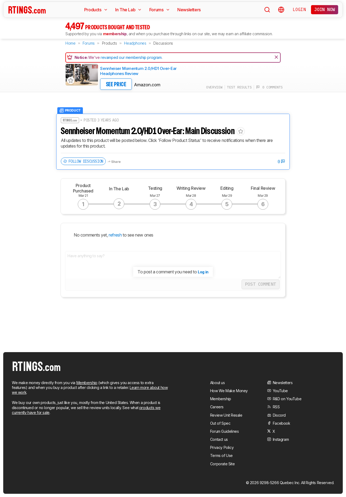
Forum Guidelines (224, 431)
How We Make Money (229, 390)
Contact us (219, 439)
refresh (115, 235)
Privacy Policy (222, 447)
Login (299, 9)
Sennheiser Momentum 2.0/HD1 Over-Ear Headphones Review (138, 71)
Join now (324, 9)
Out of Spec (220, 423)
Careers (217, 407)
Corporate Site (222, 464)
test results (239, 87)
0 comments (269, 87)
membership (115, 33)
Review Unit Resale (226, 415)
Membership (86, 382)
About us (217, 382)
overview (214, 87)
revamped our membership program (131, 57)
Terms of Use (221, 455)
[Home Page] (27, 9)
